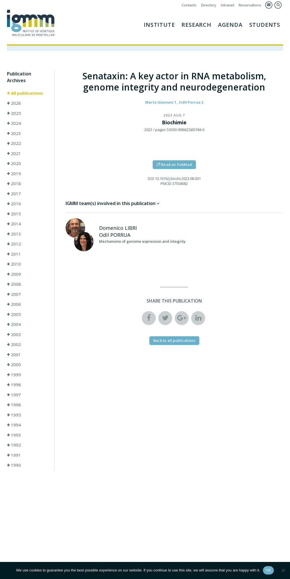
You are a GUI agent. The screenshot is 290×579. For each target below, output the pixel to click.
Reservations (250, 5)
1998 (14, 384)
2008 (14, 284)
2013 (14, 234)
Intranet (227, 5)
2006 (14, 304)
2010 (14, 264)
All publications (25, 93)
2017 (14, 193)
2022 (14, 143)
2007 (14, 294)
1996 (14, 405)
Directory (208, 5)
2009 (14, 274)
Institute (159, 24)
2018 (14, 183)
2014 (14, 224)
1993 (14, 435)
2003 (14, 334)
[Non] (283, 570)
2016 (14, 203)
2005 (14, 314)
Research (196, 24)
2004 (14, 324)
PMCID (165, 183)
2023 (14, 133)
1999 (14, 374)
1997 (14, 394)
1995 (14, 415)
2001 (14, 354)
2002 (14, 344)
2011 (14, 254)
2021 (14, 153)
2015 (14, 213)
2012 (14, 244)
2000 (14, 364)
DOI (151, 178)
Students (264, 24)
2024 (14, 123)
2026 (14, 103)
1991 (14, 455)
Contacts (189, 5)
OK (268, 570)
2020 (14, 163)
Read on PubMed (174, 164)
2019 (14, 173)
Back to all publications (174, 340)
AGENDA (230, 24)
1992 (14, 445)
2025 (14, 113)
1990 (14, 465)
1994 (14, 425)
